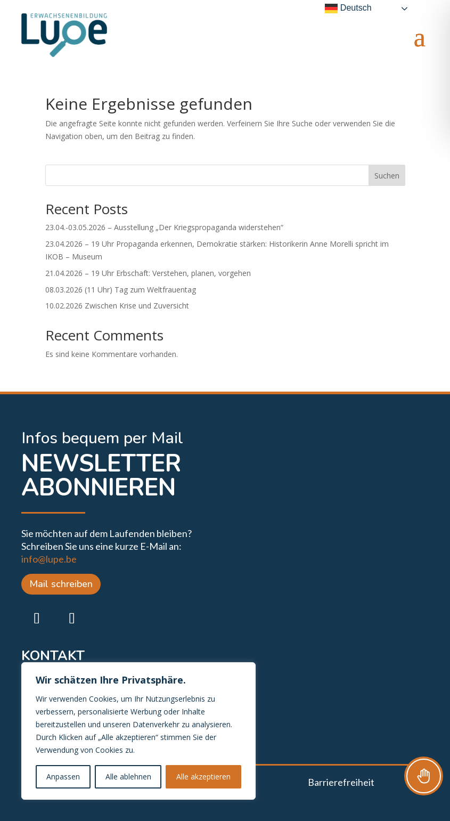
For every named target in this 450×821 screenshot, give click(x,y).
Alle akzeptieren (203, 776)
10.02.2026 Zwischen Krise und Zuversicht (117, 305)
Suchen (386, 175)
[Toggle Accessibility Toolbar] (423, 776)
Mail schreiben (61, 584)
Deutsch (348, 8)
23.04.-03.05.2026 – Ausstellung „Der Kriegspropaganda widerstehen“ (164, 227)
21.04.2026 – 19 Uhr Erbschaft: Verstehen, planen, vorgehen (148, 273)
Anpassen (63, 776)
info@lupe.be (49, 559)
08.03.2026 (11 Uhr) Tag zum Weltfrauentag (120, 289)
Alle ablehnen (128, 776)
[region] (138, 731)
